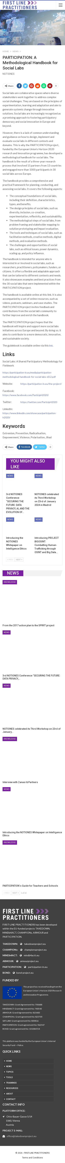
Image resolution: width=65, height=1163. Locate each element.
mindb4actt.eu (31, 955)
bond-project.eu (25, 972)
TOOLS (9, 1077)
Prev (10, 559)
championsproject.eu (35, 949)
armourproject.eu (29, 961)
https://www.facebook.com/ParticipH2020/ (26, 395)
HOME (9, 1061)
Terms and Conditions (32, 1158)
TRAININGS (11, 1083)
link (51, 345)
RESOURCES (12, 1088)
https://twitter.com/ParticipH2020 (38, 402)
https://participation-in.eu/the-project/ (41, 383)
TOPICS (9, 1072)
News (10, 476)
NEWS (9, 1066)
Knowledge (10, 582)
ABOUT (9, 1094)
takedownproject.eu (35, 943)
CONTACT (10, 1099)
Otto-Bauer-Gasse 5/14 (19, 1116)
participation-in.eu (37, 966)
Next (19, 559)
